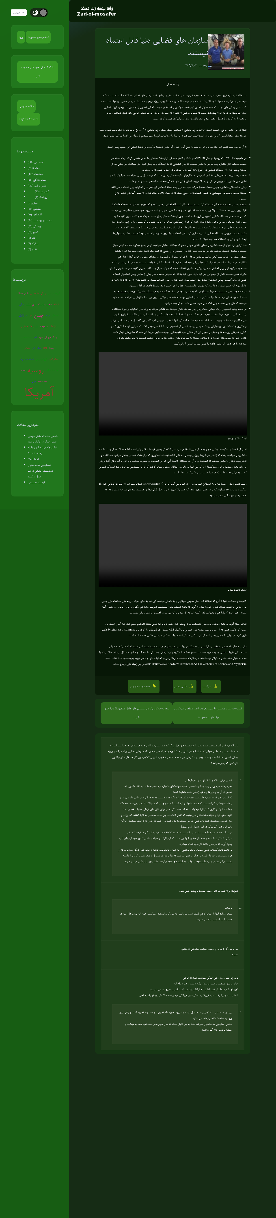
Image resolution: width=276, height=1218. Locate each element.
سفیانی (27, 348)
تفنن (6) (32, 249)
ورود (21, 37)
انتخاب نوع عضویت (38, 37)
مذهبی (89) (34, 208)
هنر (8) (31, 237)
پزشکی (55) (34, 226)
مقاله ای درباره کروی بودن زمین (226, 95)
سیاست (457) (35, 173)
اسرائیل (23, 315)
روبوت (23, 370)
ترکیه (48, 315)
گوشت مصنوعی (36, 482)
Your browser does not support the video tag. (173, 394)
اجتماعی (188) (35, 162)
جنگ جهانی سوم (48, 337)
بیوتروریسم (42, 381)
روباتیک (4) (41, 197)
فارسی (20, 12)
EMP (45, 348)
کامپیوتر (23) (42, 191)
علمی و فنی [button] (181, 686)
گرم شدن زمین (54, 293)
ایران (21, 304)
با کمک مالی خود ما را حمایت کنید (37, 72)
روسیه (35, 370)
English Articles (28, 119)
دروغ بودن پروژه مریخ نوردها (156, 101)
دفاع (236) (33, 168)
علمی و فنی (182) (37, 185)
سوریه (44, 326)
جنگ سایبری (26, 337)
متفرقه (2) (33, 243)
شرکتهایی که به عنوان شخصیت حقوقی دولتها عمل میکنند (40, 470)
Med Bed (33, 459)
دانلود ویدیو (234, 438)
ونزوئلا (51, 348)
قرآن (34, 381)
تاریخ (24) (33, 232)
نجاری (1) (33, 202)
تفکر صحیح (27, 359)
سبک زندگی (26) (37, 179)
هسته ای (51, 370)
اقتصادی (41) (35, 214)
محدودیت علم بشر (39, 304)
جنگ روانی (36, 348)
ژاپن (35, 337)
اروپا (30, 315)
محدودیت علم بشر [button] (140, 686)
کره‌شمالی (55, 315)
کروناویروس (41, 359)
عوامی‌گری (54, 359)
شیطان (56, 304)
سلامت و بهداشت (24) (40, 220)
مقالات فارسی (26, 106)
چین (39, 315)
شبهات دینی (29, 326)
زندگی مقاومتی (38, 293)
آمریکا (39, 392)
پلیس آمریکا (23, 293)
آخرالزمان (53, 326)
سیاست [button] (207, 686)
